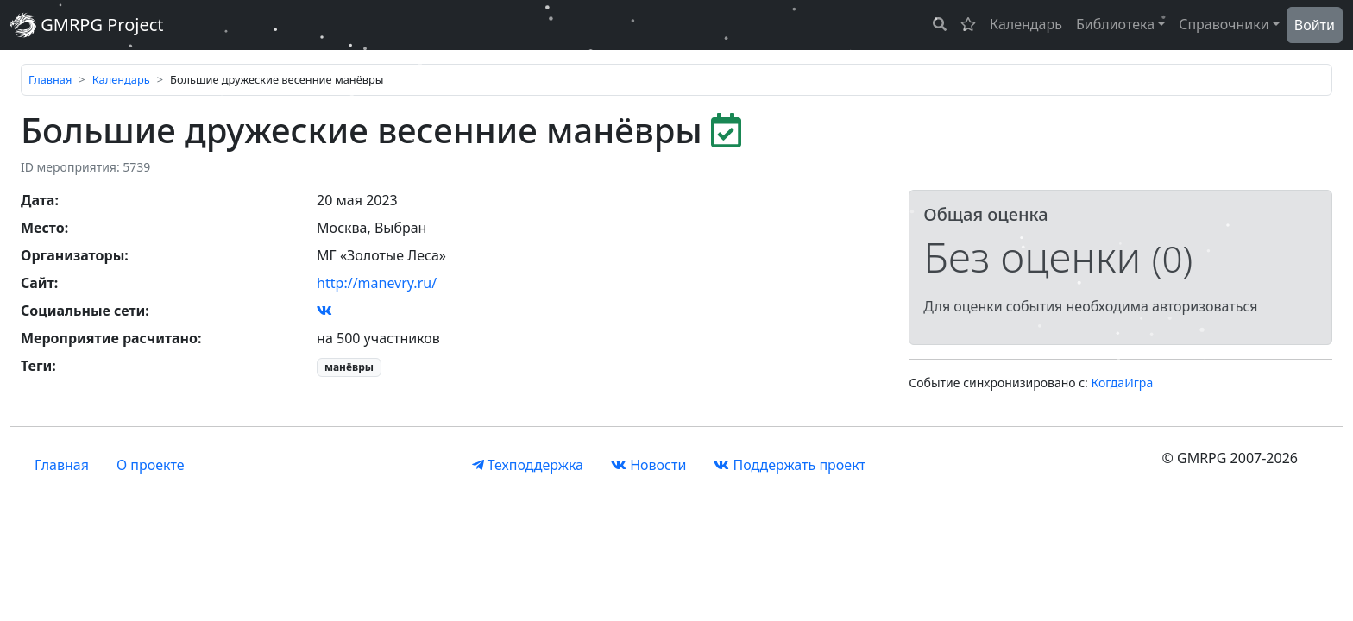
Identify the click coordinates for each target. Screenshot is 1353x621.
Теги (36, 365)
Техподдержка (527, 464)
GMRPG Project (87, 25)
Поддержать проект (789, 464)
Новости (648, 464)
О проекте (150, 464)
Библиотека (1115, 24)
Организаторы (72, 255)
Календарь (1026, 24)
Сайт (37, 282)
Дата (37, 200)
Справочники (1224, 24)
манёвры (349, 367)
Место (43, 227)
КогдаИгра (1123, 382)
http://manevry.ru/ (377, 282)
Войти (1314, 25)
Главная (50, 79)
